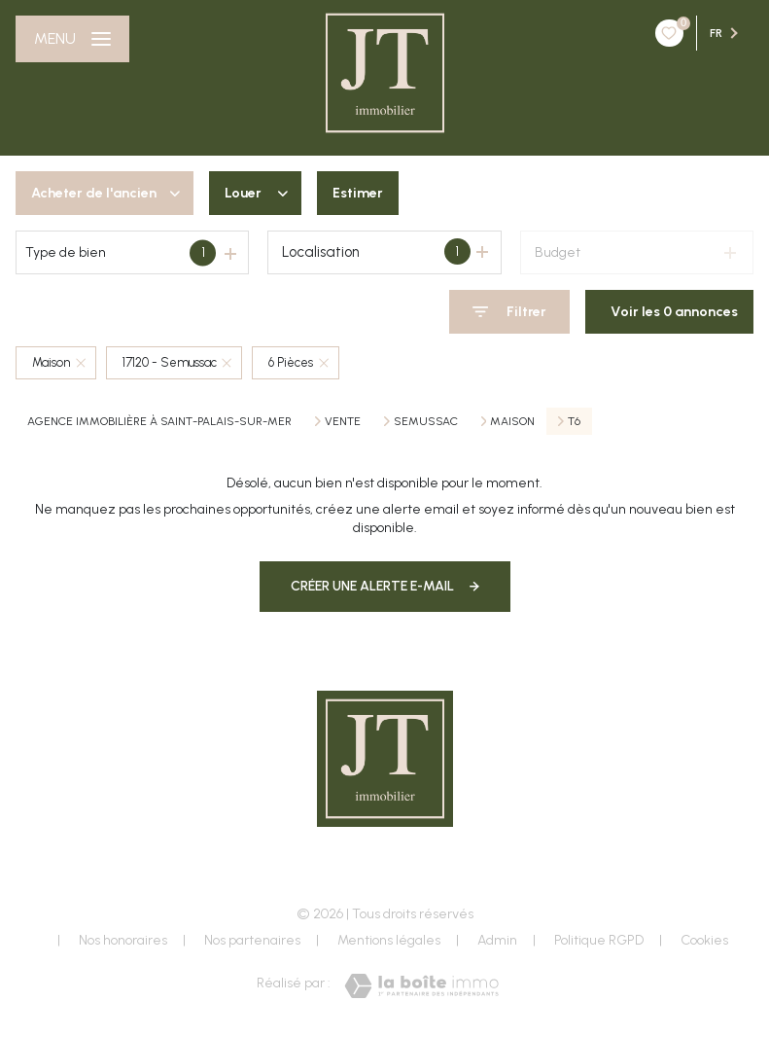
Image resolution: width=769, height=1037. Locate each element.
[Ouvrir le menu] (72, 39)
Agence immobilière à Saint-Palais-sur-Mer (159, 421)
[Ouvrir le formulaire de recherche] (509, 312)
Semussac (426, 421)
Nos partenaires (252, 940)
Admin (497, 940)
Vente (343, 421)
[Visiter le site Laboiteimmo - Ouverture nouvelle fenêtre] (421, 986)
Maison (512, 421)
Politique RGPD (599, 940)
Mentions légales (388, 940)
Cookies (704, 940)
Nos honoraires (123, 940)
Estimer (357, 193)
